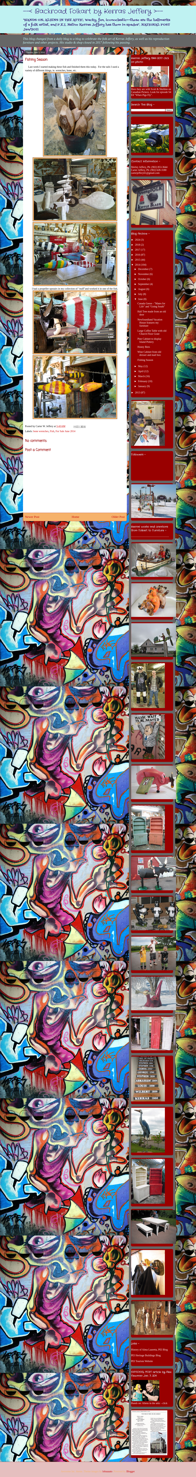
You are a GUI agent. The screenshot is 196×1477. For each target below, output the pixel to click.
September (144, 284)
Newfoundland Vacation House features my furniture (150, 322)
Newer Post (32, 516)
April (141, 371)
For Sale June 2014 (65, 431)
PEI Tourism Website (142, 1361)
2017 (138, 249)
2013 (138, 392)
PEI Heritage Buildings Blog (146, 1355)
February (143, 381)
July (140, 294)
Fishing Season (145, 360)
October (142, 279)
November (143, 274)
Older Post (118, 516)
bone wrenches (40, 431)
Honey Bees (144, 346)
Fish (52, 431)
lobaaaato (107, 1471)
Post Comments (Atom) (82, 526)
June (140, 299)
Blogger (130, 1471)
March (141, 376)
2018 (138, 244)
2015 (138, 259)
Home (75, 516)
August (142, 289)
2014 (138, 264)
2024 (138, 239)
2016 (138, 254)
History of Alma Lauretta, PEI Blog (149, 1349)
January (142, 386)
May (140, 366)
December (143, 269)
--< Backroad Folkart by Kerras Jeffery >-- (93, 11)
